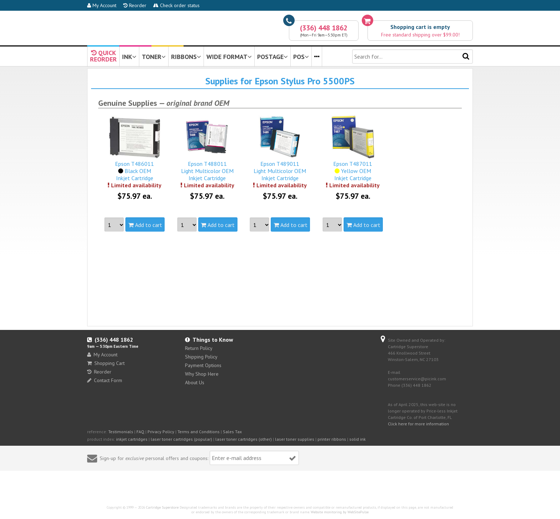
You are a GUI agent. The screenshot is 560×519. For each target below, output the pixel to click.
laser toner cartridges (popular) (181, 439)
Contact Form (104, 380)
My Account (101, 5)
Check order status (176, 5)
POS (301, 57)
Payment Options (203, 365)
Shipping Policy (201, 357)
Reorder (134, 5)
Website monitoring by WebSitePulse (340, 512)
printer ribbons (332, 439)
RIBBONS (186, 57)
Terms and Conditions (199, 431)
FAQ (140, 431)
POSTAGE (272, 57)
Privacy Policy (161, 431)
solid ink (357, 439)
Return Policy (198, 348)
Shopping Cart (106, 363)
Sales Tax (232, 431)
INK (129, 57)
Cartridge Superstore (162, 507)
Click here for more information (418, 423)
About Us (194, 382)
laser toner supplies (294, 439)
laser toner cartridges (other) (243, 439)
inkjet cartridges (132, 439)
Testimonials (120, 431)
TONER (154, 57)
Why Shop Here (202, 374)
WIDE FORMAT (229, 57)
